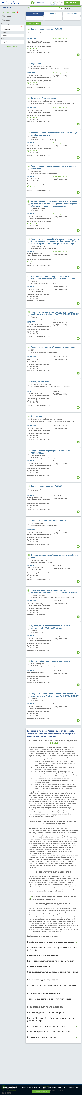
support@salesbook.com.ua (16, 2)
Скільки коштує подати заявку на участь (45, 1026)
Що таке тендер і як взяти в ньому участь (46, 1013)
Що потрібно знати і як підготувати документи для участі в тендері (50, 1019)
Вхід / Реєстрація (71, 2)
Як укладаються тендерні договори (43, 993)
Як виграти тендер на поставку (41, 1037)
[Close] (21, 27)
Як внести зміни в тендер (39, 966)
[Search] (47, 8)
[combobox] (12, 35)
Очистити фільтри (10, 12)
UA (53, 3)
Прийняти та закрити (40, 1092)
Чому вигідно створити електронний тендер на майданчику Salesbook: (53, 898)
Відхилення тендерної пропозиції (42, 980)
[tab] (35, 14)
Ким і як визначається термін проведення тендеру (50, 961)
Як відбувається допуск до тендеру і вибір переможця (52, 972)
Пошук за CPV (12, 46)
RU (57, 3)
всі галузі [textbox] (5, 35)
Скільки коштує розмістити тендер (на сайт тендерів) (51, 985)
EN (61, 3)
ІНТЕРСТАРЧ (31, 38)
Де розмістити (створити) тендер (42, 955)
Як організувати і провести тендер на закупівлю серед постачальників (52, 948)
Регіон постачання (7, 39)
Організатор (5, 24)
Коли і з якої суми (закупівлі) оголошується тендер (50, 942)
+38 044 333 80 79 (13, 3)
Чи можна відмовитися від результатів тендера (49, 999)
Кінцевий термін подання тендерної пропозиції (49, 1031)
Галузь (3, 32)
